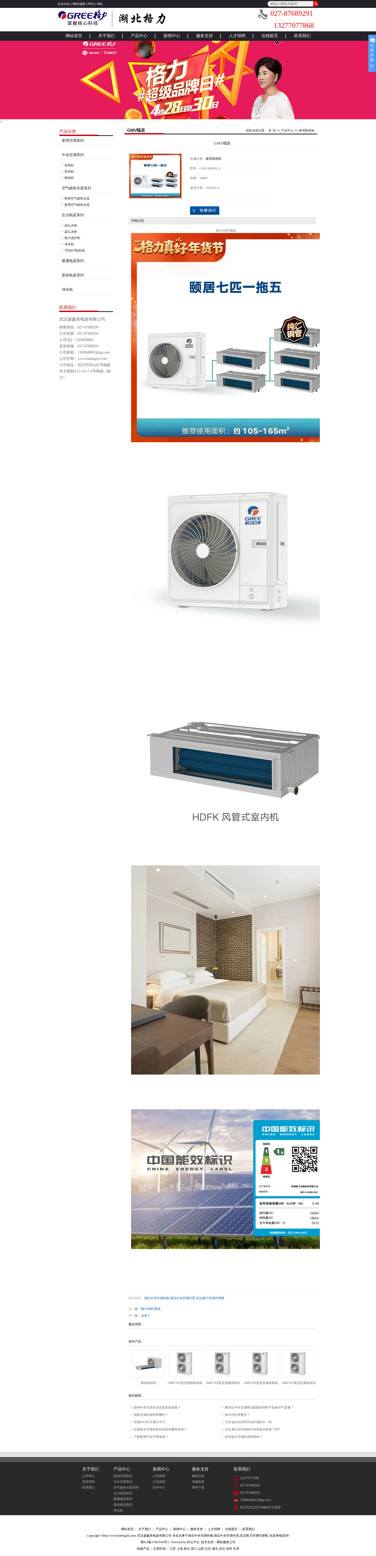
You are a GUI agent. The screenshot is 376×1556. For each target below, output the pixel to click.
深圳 (229, 1549)
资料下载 (198, 1487)
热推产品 (143, 1549)
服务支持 (204, 35)
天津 (236, 1549)
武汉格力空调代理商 (210, 1298)
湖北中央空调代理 (182, 1298)
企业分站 (63, 4)
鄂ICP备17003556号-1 (155, 1542)
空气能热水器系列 (76, 188)
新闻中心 (171, 35)
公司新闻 (159, 1476)
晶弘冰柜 (70, 232)
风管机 (69, 171)
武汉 (222, 1549)
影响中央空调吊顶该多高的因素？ (157, 1407)
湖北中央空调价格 (156, 1298)
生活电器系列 (73, 215)
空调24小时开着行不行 (149, 1422)
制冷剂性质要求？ (237, 1415)
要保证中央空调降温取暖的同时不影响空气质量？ (259, 1407)
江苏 (172, 1549)
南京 (187, 1549)
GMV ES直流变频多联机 (185, 1383)
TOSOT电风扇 (74, 250)
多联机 (69, 165)
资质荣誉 (88, 1482)
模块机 (69, 178)
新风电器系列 (73, 275)
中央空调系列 (73, 155)
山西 (201, 1549)
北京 (208, 1549)
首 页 (271, 130)
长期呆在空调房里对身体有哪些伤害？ (160, 1429)
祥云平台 (193, 1542)
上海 (180, 1549)
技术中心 (159, 1487)
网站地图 (79, 4)
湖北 (215, 1549)
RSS (91, 4)
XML (100, 4)
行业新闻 (159, 1482)
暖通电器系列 (73, 261)
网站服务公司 (226, 1542)
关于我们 (106, 35)
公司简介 (88, 1476)
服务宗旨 (198, 1476)
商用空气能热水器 (77, 198)
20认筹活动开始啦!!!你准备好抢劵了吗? (252, 1429)
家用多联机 (307, 130)
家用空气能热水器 (77, 205)
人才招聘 (237, 35)
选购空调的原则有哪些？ (151, 1415)
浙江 (194, 1549)
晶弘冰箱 (70, 225)
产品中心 (139, 35)
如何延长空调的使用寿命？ (243, 1437)
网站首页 (74, 35)
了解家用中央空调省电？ (151, 1437)
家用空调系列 (73, 140)
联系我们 (302, 35)
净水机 (69, 244)
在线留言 (269, 35)
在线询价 (204, 210)
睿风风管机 (148, 1383)
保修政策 (198, 1482)
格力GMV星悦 (151, 1309)
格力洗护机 (72, 238)
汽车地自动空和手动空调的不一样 (248, 1422)
